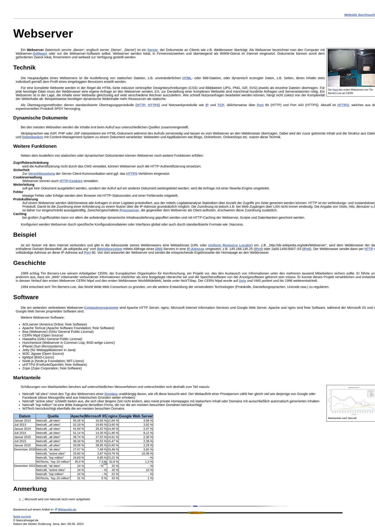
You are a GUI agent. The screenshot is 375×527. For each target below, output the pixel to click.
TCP (220, 105)
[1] (105, 463)
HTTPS (153, 105)
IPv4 (258, 249)
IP (207, 105)
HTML (187, 78)
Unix (242, 280)
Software (40, 53)
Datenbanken (32, 137)
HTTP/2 (343, 105)
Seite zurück (22, 516)
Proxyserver (129, 210)
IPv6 (306, 249)
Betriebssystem (109, 249)
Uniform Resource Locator (230, 245)
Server (152, 50)
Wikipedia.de (67, 509)
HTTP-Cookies (70, 181)
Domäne (111, 394)
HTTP (141, 105)
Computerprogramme (101, 307)
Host (335, 89)
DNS (158, 249)
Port (260, 105)
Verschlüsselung (41, 173)
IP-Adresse (195, 249)
